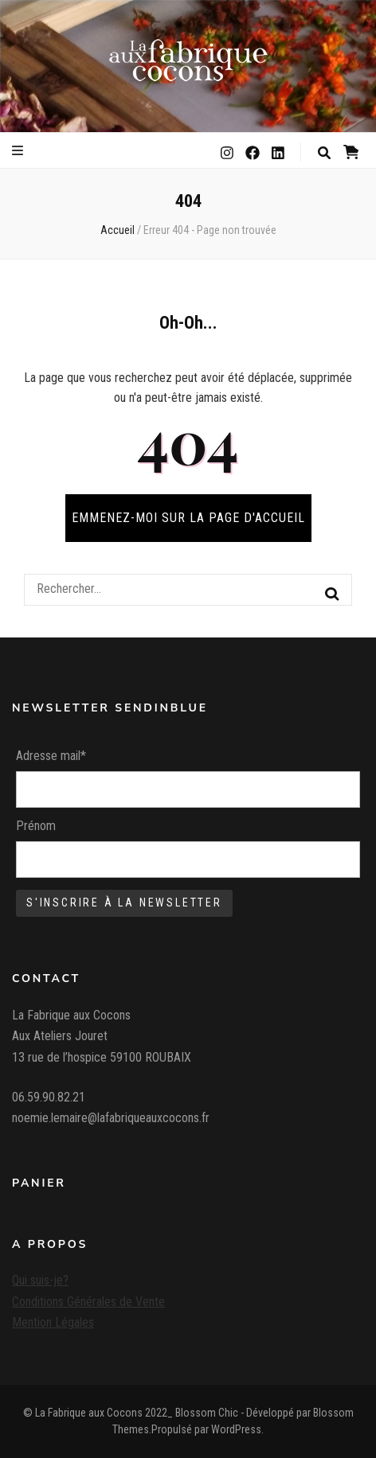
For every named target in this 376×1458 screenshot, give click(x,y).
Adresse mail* (51, 755)
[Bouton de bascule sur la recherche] (324, 153)
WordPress (236, 1429)
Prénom (36, 825)
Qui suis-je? (40, 1280)
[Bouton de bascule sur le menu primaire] (19, 151)
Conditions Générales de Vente (88, 1301)
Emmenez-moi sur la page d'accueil (188, 517)
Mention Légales (53, 1322)
